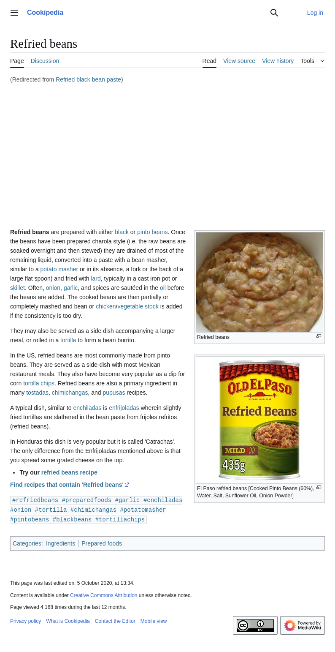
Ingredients (60, 542)
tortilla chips (38, 383)
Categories (27, 542)
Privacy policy (25, 620)
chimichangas (70, 392)
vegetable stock (137, 306)
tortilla (68, 340)
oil (163, 287)
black (122, 232)
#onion (20, 509)
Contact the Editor (115, 620)
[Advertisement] (167, 150)
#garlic (127, 500)
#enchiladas (162, 500)
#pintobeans (29, 518)
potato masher (59, 269)
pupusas (114, 392)
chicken (106, 306)
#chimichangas (93, 509)
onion (53, 287)
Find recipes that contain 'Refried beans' (67, 484)
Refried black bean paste (88, 79)
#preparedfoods (87, 500)
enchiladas (87, 407)
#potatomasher (143, 509)
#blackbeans (72, 518)
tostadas (37, 392)
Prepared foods (101, 542)
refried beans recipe (69, 472)
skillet (17, 287)
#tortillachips (120, 518)
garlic (71, 287)
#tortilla (51, 509)
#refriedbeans (35, 500)
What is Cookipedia (67, 620)
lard (95, 278)
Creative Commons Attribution (103, 594)
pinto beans (152, 232)
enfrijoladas (124, 407)
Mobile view (153, 620)
